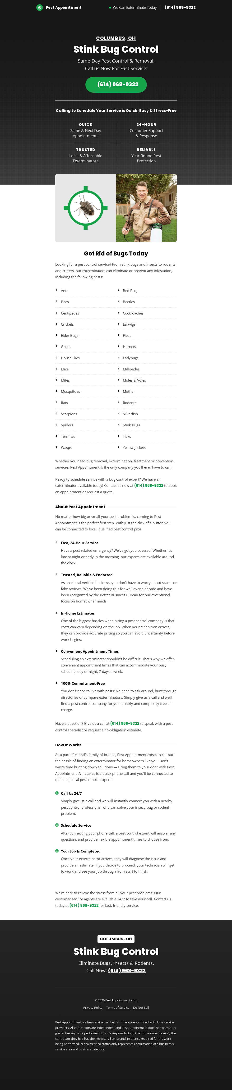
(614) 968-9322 (180, 7)
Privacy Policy (92, 1007)
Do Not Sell (141, 1007)
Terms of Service (117, 1007)
